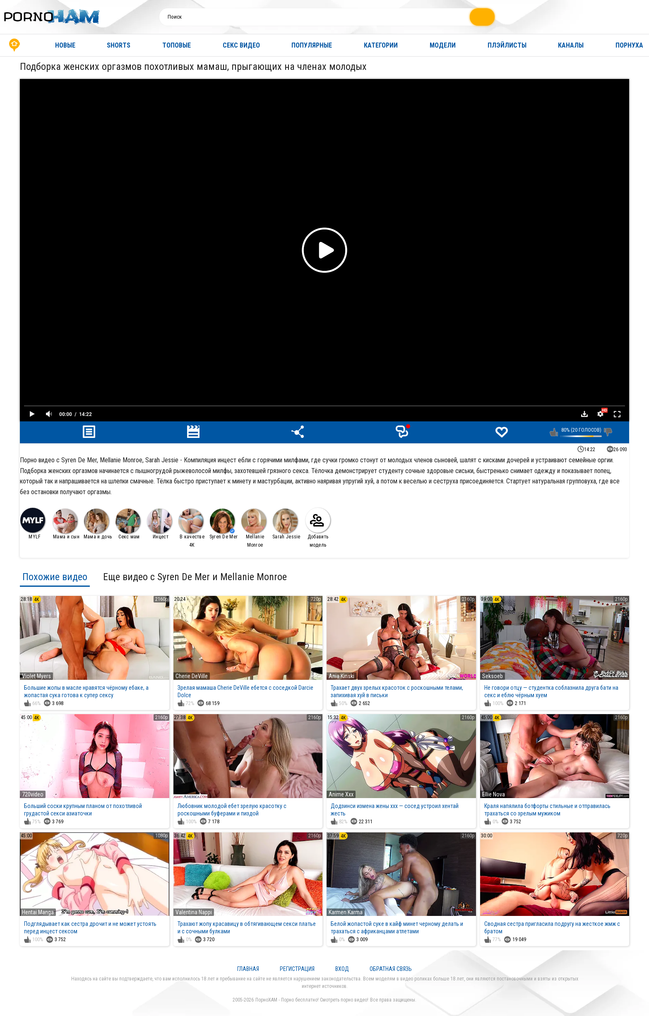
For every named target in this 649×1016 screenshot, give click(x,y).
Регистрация (297, 969)
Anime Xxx (341, 794)
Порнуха (629, 45)
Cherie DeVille (191, 676)
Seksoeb (492, 676)
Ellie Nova (493, 794)
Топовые (176, 45)
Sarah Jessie (286, 524)
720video (32, 794)
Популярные (311, 45)
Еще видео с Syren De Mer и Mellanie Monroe (195, 577)
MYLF (32, 524)
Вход (342, 969)
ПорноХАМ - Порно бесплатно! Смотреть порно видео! (311, 1000)
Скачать (584, 414)
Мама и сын (66, 524)
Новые (65, 45)
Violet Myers (36, 676)
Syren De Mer (223, 524)
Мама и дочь (98, 524)
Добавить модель (317, 528)
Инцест (159, 524)
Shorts (118, 45)
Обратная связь (391, 969)
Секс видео (241, 45)
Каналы (571, 45)
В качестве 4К (191, 528)
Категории (381, 45)
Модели (443, 45)
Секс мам (127, 524)
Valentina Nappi (193, 912)
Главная (14, 45)
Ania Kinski (341, 676)
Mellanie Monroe (253, 528)
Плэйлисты (507, 45)
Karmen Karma (346, 912)
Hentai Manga (38, 912)
